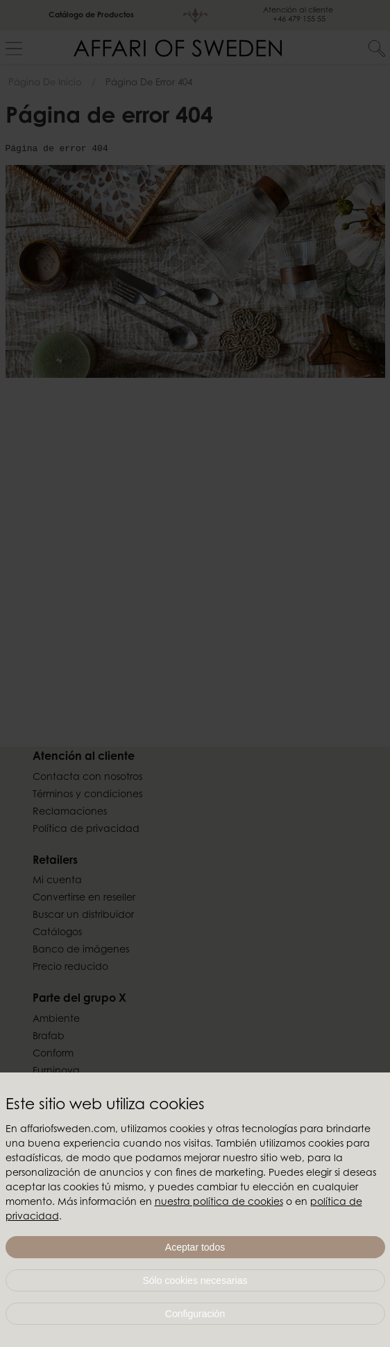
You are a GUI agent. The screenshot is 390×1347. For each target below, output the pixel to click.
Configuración (195, 1313)
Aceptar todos (195, 1247)
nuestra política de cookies (219, 1203)
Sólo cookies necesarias (195, 1280)
